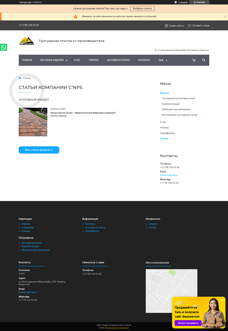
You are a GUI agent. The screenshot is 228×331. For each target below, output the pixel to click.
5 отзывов (183, 2)
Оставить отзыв (200, 25)
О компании (28, 227)
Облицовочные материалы (176, 109)
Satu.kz (128, 325)
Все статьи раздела (37, 149)
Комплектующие (171, 104)
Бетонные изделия (52, 60)
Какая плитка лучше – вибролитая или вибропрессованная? (83, 113)
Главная (27, 60)
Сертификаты (167, 133)
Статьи (164, 138)
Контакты (144, 60)
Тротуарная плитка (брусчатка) (178, 98)
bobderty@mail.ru (169, 175)
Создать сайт (26, 2)
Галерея (93, 60)
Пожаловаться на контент (117, 328)
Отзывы (164, 127)
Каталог (164, 93)
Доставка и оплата (118, 60)
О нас (77, 60)
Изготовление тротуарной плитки (179, 115)
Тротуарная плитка (32, 243)
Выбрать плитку (142, 8)
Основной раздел (34, 99)
